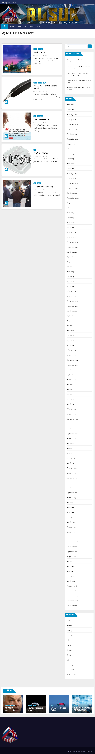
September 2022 (73, 316)
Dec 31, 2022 (38, 55)
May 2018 (70, 571)
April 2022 (71, 340)
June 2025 (70, 154)
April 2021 (70, 399)
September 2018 (72, 551)
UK (68, 660)
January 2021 (71, 414)
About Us (22, 26)
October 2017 (72, 606)
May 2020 (70, 453)
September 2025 (72, 139)
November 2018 (72, 542)
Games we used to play (79, 82)
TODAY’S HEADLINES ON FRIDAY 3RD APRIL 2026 (82, 710)
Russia (69, 650)
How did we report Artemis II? (35, 709)
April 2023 (70, 281)
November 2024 (73, 188)
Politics (38, 183)
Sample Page (89, 751)
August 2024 (71, 203)
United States (72, 670)
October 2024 (72, 193)
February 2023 (72, 291)
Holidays (40, 49)
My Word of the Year (40, 153)
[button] (93, 26)
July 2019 (70, 502)
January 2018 (71, 591)
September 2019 (72, 493)
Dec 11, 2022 (38, 156)
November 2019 (72, 483)
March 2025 (71, 168)
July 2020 (70, 443)
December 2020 (72, 419)
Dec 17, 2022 (38, 122)
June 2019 (70, 507)
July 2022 (70, 326)
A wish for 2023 (38, 52)
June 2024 (70, 213)
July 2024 (70, 208)
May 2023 (70, 276)
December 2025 (72, 124)
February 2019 (72, 527)
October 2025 (72, 134)
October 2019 (72, 488)
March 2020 (71, 463)
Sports (69, 655)
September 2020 (73, 434)
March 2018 (71, 581)
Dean (45, 55)
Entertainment (72, 87)
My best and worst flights (58, 709)
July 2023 (70, 267)
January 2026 (71, 119)
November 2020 (73, 424)
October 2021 (72, 370)
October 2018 (72, 547)
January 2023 (71, 296)
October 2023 (72, 252)
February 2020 (72, 468)
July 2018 (70, 561)
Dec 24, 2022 (38, 91)
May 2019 (70, 512)
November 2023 (72, 247)
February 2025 (72, 173)
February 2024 (72, 232)
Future (35, 49)
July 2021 (70, 384)
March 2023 (71, 286)
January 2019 (71, 532)
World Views (71, 675)
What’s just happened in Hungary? (10, 710)
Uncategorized (40, 116)
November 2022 (72, 306)
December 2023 (72, 242)
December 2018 (72, 537)
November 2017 (72, 601)
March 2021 (71, 404)
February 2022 (72, 350)
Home (12, 26)
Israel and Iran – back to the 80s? (78, 75)
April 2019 (70, 517)
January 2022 (71, 355)
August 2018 (71, 556)
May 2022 (70, 335)
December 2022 (72, 301)
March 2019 (71, 522)
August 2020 (71, 439)
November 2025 (72, 129)
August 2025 (71, 144)
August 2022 (71, 321)
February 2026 (72, 114)
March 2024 (71, 227)
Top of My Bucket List (41, 119)
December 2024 (72, 183)
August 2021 (71, 380)
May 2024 (70, 217)
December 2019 (72, 478)
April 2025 (70, 163)
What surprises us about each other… (79, 61)
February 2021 (72, 409)
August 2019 (71, 497)
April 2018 (70, 576)
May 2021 (70, 394)
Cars (68, 621)
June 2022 (70, 330)
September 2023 (72, 257)
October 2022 (72, 311)
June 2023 (70, 272)
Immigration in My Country (43, 186)
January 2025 (71, 178)
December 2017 (72, 596)
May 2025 (70, 159)
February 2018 (72, 586)
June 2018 (70, 566)
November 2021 (72, 365)
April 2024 (71, 222)
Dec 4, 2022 (38, 189)
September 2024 (73, 198)
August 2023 (71, 262)
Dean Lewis (71, 74)
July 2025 (70, 149)
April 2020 (71, 458)
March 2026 (71, 109)
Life (44, 82)
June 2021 (70, 389)
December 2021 (72, 360)
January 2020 (71, 473)
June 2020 (70, 448)
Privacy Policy (36, 26)
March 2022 (71, 345)
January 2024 (71, 237)
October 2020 (72, 429)
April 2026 (71, 105)
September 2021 (72, 375)
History (40, 82)
